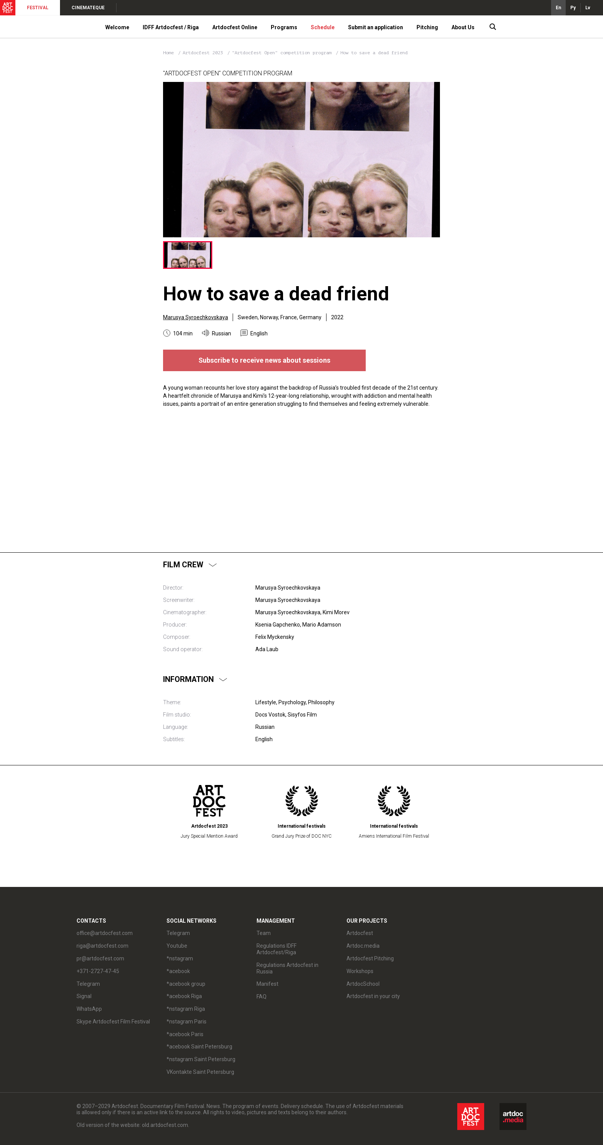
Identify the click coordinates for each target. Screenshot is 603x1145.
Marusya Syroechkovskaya (195, 317)
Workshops (359, 971)
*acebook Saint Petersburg (199, 1046)
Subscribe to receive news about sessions (264, 360)
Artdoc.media (363, 946)
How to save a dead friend (374, 52)
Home (168, 52)
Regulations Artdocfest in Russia (287, 968)
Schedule (323, 27)
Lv (587, 7)
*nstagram (180, 958)
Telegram (88, 984)
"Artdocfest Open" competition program (283, 52)
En (558, 7)
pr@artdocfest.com (100, 958)
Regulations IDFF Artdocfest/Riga (277, 949)
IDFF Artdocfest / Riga (171, 27)
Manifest (267, 984)
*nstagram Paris (187, 1021)
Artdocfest (359, 933)
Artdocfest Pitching (370, 958)
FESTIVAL (37, 7)
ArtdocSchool (363, 984)
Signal (84, 996)
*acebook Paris (185, 1034)
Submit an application (375, 27)
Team (264, 933)
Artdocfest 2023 (204, 52)
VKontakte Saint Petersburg (200, 1072)
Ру (573, 7)
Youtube (177, 946)
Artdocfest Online (234, 27)
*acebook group (186, 984)
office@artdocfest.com (105, 933)
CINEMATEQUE (88, 7)
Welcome (117, 27)
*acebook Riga (184, 996)
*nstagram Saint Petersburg (201, 1059)
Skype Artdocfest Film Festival (113, 1021)
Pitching (427, 27)
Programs (284, 27)
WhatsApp (89, 1009)
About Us (463, 27)
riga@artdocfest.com (102, 946)
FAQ (262, 996)
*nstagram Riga (186, 1009)
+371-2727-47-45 (98, 971)
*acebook (178, 971)
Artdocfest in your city (373, 996)
